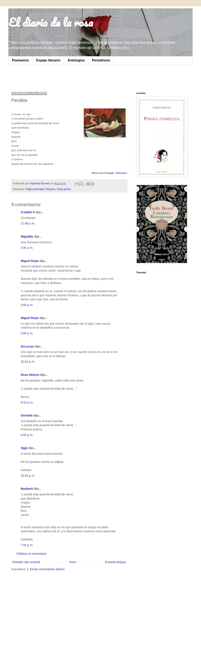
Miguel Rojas (30, 261)
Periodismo (101, 60)
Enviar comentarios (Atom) (47, 569)
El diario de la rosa (50, 22)
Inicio (72, 562)
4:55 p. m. (27, 435)
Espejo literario (48, 60)
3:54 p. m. (27, 305)
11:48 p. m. (28, 223)
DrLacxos (27, 346)
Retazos (50, 189)
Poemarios (20, 60)
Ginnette (27, 415)
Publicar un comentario (31, 553)
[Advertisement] (64, 77)
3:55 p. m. (27, 333)
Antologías (76, 60)
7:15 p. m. (27, 545)
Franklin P (28, 212)
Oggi (24, 448)
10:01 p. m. (28, 361)
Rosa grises (64, 189)
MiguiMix (27, 236)
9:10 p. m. (27, 402)
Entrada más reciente (26, 562)
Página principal (35, 189)
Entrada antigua (115, 562)
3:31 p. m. (27, 247)
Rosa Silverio (30, 374)
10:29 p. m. (28, 475)
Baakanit (27, 488)
